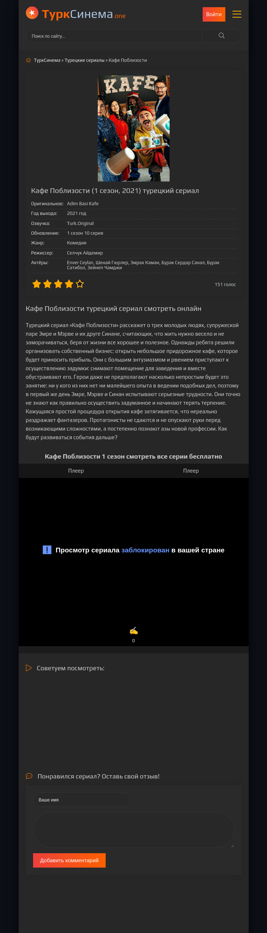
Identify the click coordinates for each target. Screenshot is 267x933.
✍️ (133, 635)
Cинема (84, 13)
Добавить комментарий (69, 860)
